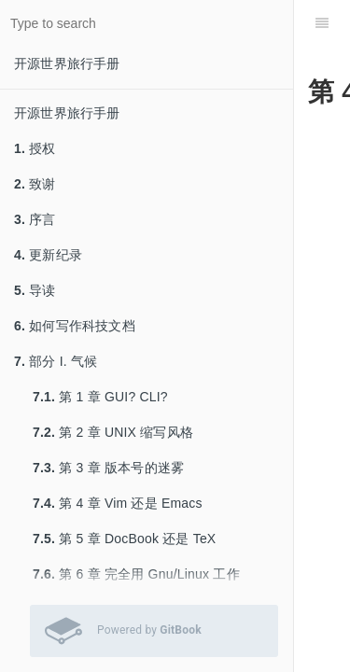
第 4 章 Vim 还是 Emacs (118, 503)
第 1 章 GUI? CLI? (100, 396)
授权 (35, 148)
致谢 (35, 183)
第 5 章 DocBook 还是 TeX (124, 538)
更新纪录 (48, 254)
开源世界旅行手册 (67, 63)
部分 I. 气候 (55, 361)
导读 (35, 290)
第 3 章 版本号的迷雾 (108, 467)
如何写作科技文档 (74, 325)
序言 (35, 219)
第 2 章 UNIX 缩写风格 (113, 432)
